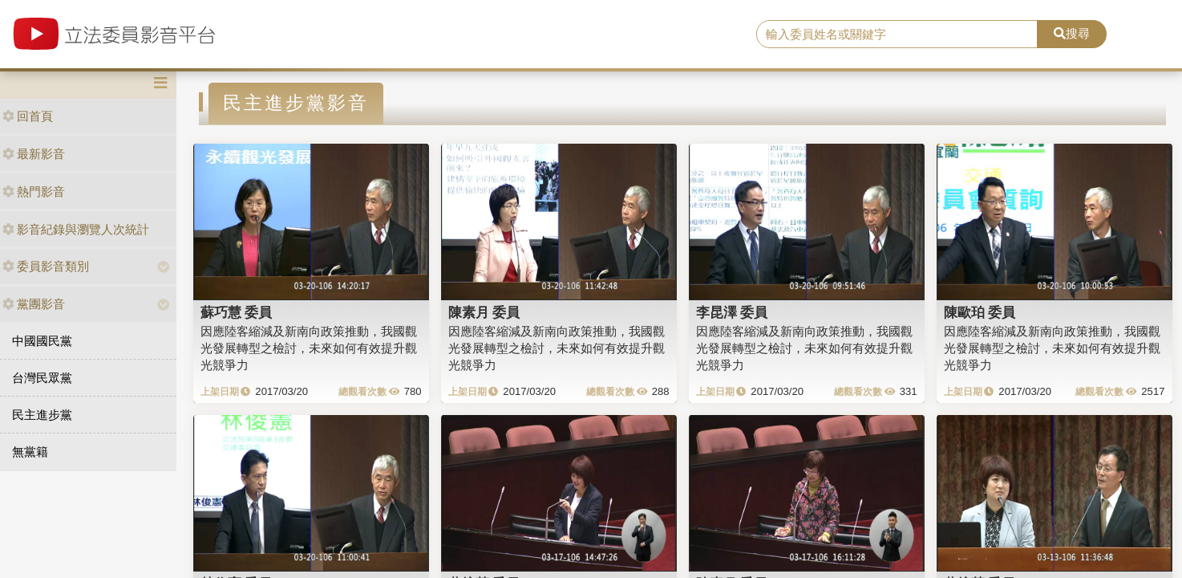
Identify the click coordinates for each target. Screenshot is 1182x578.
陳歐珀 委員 (980, 312)
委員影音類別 (45, 266)
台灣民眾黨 (42, 378)
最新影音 (33, 154)
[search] (897, 34)
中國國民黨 (42, 341)
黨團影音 (33, 304)
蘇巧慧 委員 (236, 312)
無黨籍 (30, 451)
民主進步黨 (42, 414)
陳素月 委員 (484, 312)
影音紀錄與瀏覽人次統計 (75, 229)
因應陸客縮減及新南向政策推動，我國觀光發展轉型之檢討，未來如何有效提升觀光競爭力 (308, 348)
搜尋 (1072, 33)
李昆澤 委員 (732, 312)
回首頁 (27, 116)
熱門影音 (33, 191)
